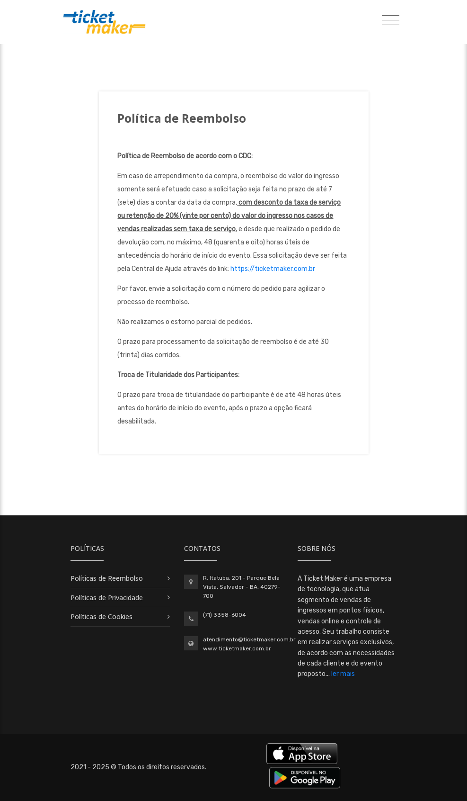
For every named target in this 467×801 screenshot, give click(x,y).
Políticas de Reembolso (106, 578)
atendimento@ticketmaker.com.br (249, 639)
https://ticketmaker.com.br (272, 269)
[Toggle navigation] (390, 20)
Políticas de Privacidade (106, 597)
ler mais (343, 674)
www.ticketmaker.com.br (237, 648)
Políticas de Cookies (101, 616)
